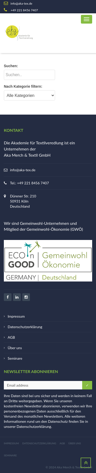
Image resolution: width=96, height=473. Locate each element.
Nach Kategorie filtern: (23, 86)
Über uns (15, 348)
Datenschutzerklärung (25, 327)
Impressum (16, 316)
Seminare (15, 358)
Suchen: (11, 66)
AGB (11, 337)
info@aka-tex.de (22, 170)
